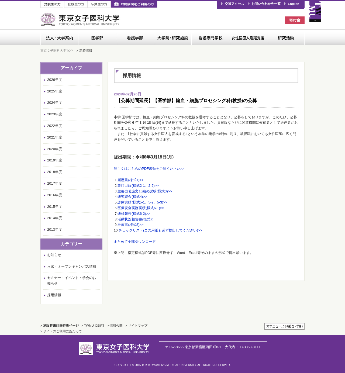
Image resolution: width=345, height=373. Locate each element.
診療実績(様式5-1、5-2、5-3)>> (142, 202)
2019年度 (54, 160)
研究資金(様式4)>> (132, 197)
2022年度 (54, 126)
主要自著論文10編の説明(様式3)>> (145, 191)
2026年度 (54, 80)
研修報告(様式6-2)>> (134, 214)
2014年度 (54, 218)
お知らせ (54, 255)
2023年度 (54, 114)
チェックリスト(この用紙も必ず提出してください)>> (160, 230)
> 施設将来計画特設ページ (59, 325)
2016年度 (54, 195)
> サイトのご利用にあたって (61, 331)
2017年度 (54, 183)
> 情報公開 (115, 325)
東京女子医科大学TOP (56, 50)
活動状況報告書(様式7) (135, 219)
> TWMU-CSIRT (92, 325)
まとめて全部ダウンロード (135, 242)
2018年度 (54, 172)
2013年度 (54, 229)
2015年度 (54, 207)
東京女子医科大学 (80, 19)
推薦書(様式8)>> (130, 225)
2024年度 (54, 103)
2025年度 (54, 91)
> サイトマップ (136, 325)
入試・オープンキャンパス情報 (71, 266)
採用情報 (54, 295)
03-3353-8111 (243, 347)
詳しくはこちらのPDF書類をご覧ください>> (149, 169)
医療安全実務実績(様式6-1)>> (141, 208)
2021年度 (54, 137)
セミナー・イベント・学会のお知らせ (71, 280)
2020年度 (54, 149)
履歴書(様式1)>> (130, 180)
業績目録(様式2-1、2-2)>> (138, 186)
